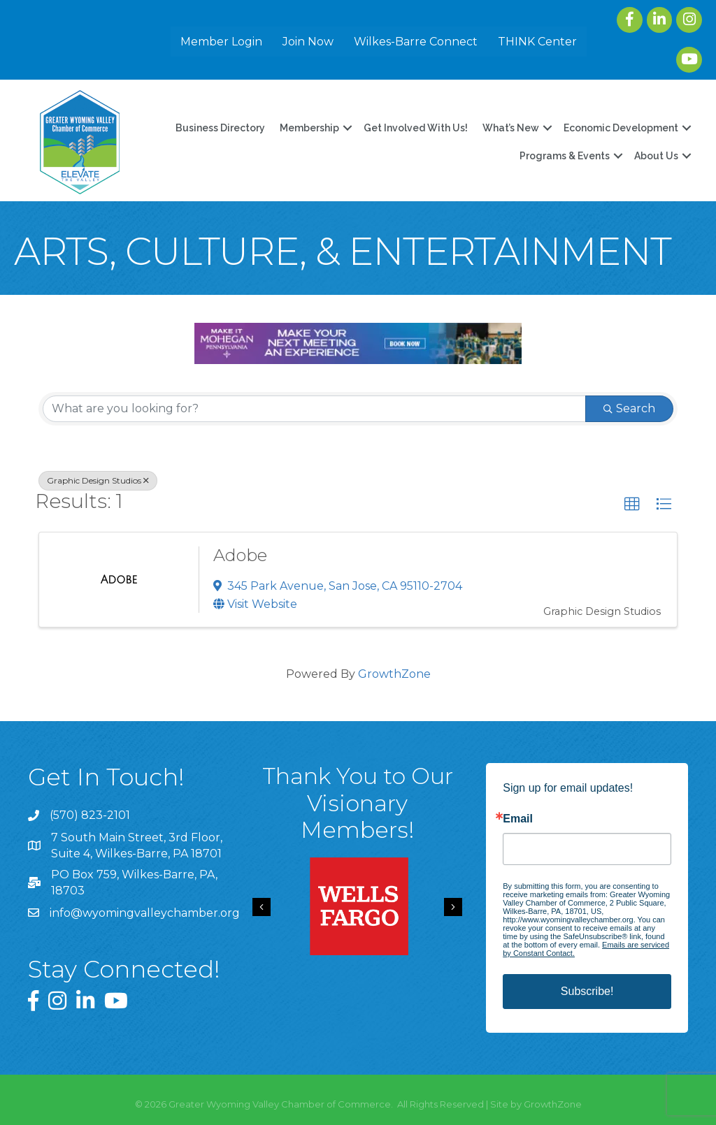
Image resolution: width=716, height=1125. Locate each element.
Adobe (240, 555)
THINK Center (537, 41)
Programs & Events (565, 155)
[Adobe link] (119, 580)
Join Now (308, 41)
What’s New (510, 127)
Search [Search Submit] (629, 408)
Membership (309, 127)
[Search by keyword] (314, 408)
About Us (656, 155)
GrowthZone (394, 674)
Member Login (221, 41)
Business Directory (220, 127)
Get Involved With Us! (416, 127)
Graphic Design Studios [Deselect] (98, 480)
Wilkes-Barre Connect (416, 41)
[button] (632, 504)
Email (518, 819)
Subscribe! (587, 991)
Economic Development (621, 127)
